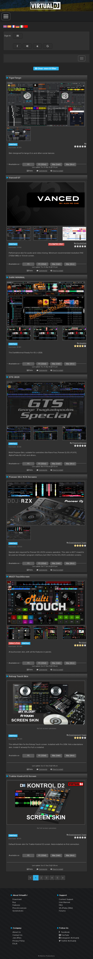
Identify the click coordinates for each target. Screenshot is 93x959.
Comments (43, 171)
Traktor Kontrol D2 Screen (22, 776)
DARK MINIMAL (17, 277)
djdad (83, 643)
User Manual (64, 902)
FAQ (61, 905)
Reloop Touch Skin (18, 676)
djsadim (82, 343)
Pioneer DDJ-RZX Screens (23, 477)
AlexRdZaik (81, 243)
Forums (62, 911)
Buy (14, 902)
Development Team (77, 543)
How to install (57, 171)
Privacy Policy (18, 941)
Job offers (16, 938)
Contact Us (17, 935)
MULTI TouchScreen (19, 576)
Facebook (64, 932)
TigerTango (15, 77)
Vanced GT (14, 177)
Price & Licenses (19, 908)
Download (16, 899)
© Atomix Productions (46, 956)
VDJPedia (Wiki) (66, 908)
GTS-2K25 (14, 377)
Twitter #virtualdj (67, 941)
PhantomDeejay (79, 443)
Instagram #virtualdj (69, 938)
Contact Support (66, 899)
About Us (16, 932)
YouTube (64, 935)
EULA (14, 943)
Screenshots (17, 911)
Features (16, 905)
